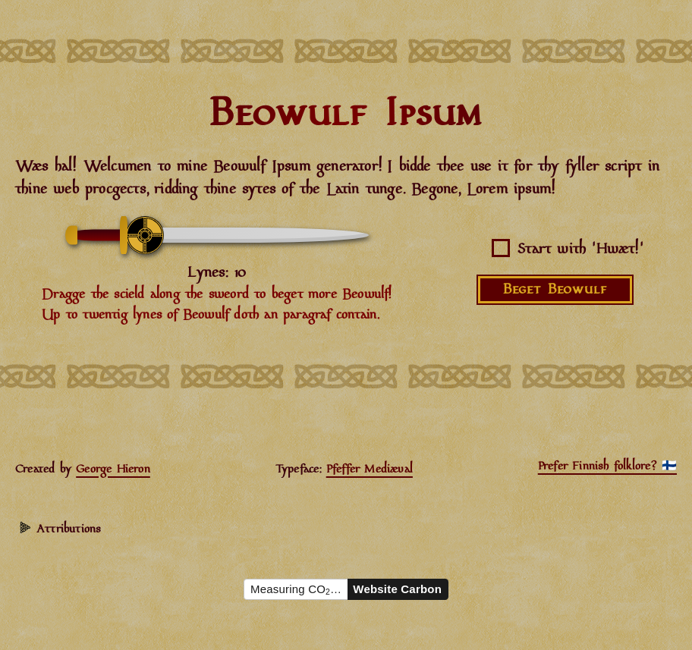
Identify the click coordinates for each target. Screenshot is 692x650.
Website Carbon (397, 588)
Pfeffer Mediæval (369, 469)
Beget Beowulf (555, 289)
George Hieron (113, 469)
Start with (580, 249)
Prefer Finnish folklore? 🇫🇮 (607, 466)
